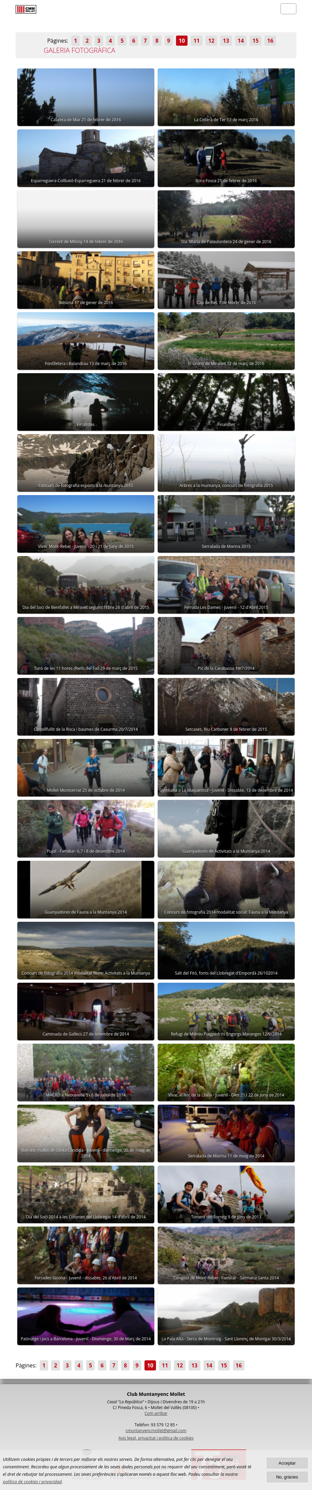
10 (182, 40)
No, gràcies (287, 1477)
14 (241, 40)
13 (226, 40)
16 (270, 40)
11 (196, 40)
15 (255, 40)
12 (211, 40)
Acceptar (287, 1463)
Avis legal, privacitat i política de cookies (155, 1438)
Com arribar (155, 1413)
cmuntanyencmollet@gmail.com (155, 1430)
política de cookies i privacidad (32, 1481)
